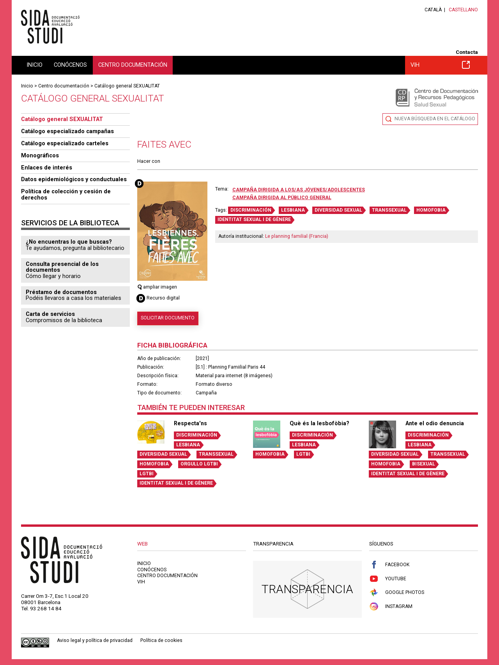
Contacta (467, 52)
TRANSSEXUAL (389, 210)
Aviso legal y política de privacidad (95, 640)
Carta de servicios (50, 313)
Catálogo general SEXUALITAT (127, 86)
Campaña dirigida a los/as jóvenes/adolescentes (298, 190)
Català (433, 9)
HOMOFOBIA (431, 210)
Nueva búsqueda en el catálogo (435, 118)
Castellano (463, 9)
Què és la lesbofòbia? (319, 423)
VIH (440, 65)
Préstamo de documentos (61, 292)
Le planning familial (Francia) (296, 236)
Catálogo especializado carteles (64, 143)
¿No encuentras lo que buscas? (69, 241)
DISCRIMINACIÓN (250, 210)
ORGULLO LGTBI (199, 464)
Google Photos (396, 592)
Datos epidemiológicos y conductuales (74, 179)
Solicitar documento (168, 318)
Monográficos (40, 155)
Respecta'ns (190, 423)
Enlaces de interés (46, 167)
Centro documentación (132, 64)
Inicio (34, 64)
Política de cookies (161, 640)
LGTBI (147, 473)
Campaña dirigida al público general (281, 197)
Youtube (387, 579)
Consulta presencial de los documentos (62, 267)
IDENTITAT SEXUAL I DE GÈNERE (254, 219)
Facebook (389, 565)
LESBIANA (293, 210)
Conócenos (70, 64)
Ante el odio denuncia (434, 423)
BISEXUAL (423, 464)
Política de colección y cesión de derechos (66, 194)
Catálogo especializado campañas (67, 131)
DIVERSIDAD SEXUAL (338, 210)
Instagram (390, 607)
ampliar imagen (157, 287)
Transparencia (307, 589)
